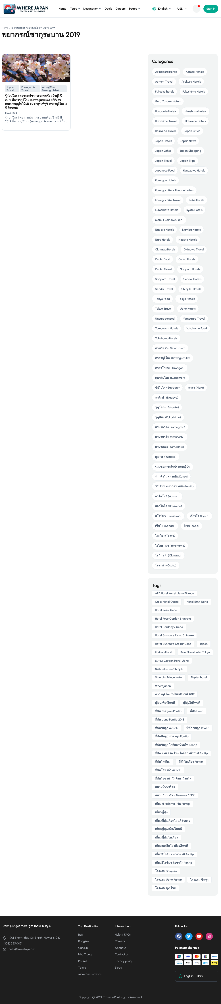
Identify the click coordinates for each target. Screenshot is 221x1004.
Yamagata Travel (194, 318)
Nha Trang (85, 954)
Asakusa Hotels (191, 81)
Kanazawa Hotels (194, 170)
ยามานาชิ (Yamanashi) (170, 437)
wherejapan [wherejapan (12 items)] (163, 686)
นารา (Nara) (196, 387)
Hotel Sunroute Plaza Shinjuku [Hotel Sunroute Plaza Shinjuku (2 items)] (174, 635)
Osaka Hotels (186, 259)
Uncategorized (165, 318)
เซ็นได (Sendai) (165, 526)
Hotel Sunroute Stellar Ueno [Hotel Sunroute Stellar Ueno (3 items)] (173, 644)
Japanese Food (165, 170)
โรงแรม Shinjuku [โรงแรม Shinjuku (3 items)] (166, 871)
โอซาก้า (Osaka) (165, 565)
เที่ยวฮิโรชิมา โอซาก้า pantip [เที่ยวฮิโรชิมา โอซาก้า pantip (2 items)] (173, 862)
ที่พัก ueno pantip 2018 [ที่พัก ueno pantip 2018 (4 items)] (169, 719)
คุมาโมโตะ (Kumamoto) (170, 377)
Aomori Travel (164, 81)
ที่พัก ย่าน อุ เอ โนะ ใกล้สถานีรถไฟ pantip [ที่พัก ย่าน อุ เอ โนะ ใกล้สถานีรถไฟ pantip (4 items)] (181, 753)
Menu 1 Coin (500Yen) (169, 220)
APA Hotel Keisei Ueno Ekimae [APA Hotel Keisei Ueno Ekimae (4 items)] (174, 593)
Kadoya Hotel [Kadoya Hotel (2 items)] (163, 652)
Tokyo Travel (163, 308)
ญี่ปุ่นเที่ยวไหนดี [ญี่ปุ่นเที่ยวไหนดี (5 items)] (165, 703)
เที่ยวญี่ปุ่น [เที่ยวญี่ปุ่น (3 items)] (161, 812)
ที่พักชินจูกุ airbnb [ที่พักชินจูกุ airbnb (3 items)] (166, 728)
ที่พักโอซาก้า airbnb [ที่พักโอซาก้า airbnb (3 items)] (168, 770)
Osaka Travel (163, 269)
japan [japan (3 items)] (204, 644)
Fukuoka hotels (164, 91)
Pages (133, 8)
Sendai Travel (164, 289)
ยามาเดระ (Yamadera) (169, 447)
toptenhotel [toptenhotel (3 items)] (199, 677)
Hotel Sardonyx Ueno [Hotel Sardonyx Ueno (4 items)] (169, 627)
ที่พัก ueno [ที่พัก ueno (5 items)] (196, 711)
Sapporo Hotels (190, 269)
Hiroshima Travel (166, 121)
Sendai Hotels (192, 279)
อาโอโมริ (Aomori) (167, 496)
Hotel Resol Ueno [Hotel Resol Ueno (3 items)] (166, 610)
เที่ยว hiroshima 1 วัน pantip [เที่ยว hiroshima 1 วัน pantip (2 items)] (172, 803)
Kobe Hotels (196, 200)
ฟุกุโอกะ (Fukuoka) (167, 407)
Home (62, 8)
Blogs (118, 967)
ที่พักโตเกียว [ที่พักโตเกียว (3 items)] (162, 761)
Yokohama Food (196, 328)
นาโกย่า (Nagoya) (166, 397)
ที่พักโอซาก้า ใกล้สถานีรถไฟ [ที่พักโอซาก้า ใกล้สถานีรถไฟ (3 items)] (173, 778)
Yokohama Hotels (166, 338)
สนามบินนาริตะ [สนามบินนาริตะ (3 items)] (165, 787)
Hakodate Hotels (165, 111)
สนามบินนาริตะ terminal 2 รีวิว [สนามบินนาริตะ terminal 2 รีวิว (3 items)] (175, 795)
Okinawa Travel (194, 249)
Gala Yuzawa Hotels (168, 101)
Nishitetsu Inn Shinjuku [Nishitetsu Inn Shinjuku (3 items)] (169, 669)
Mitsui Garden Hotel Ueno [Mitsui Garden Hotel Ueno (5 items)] (172, 660)
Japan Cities (192, 131)
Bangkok (83, 941)
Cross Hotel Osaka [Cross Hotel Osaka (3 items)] (166, 601)
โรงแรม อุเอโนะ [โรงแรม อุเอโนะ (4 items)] (165, 888)
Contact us (122, 954)
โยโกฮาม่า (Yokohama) (170, 545)
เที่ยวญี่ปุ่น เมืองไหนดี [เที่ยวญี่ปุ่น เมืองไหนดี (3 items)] (168, 829)
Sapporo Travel (165, 279)
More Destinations (89, 974)
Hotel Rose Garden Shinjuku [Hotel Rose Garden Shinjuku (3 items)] (173, 618)
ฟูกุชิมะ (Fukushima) (168, 417)
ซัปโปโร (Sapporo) (167, 387)
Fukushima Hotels (193, 91)
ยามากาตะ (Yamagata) (170, 427)
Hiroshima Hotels (196, 111)
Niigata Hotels (187, 239)
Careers (121, 8)
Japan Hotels (163, 141)
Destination (90, 8)
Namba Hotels (191, 229)
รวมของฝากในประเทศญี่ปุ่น (172, 466)
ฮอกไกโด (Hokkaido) (168, 506)
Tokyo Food (162, 299)
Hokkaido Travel (165, 131)
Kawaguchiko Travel (28, 89)
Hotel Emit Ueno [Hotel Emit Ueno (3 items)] (197, 601)
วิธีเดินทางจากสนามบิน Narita (174, 486)
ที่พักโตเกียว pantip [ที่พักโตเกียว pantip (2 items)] (191, 761)
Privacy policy (124, 961)
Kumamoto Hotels (166, 210)
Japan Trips (187, 160)
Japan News (188, 141)
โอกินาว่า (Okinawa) (168, 555)
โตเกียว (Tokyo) (165, 535)
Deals (108, 8)
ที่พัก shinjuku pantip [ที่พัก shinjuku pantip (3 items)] (168, 711)
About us (120, 948)
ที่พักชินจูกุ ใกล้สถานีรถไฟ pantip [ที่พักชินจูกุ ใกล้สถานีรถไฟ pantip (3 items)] (176, 745)
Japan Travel (10, 89)
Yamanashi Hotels (166, 328)
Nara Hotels (162, 239)
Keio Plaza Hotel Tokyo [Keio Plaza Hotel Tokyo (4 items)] (195, 652)
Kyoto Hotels (194, 210)
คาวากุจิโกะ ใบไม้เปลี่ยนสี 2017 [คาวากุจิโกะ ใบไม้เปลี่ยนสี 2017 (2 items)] (175, 694)
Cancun (83, 948)
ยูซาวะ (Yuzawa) (165, 456)
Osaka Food (162, 259)
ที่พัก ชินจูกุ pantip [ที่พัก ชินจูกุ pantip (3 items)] (197, 728)
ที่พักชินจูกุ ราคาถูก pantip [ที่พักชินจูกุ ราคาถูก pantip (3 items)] (172, 736)
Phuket (82, 961)
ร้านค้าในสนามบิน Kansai (171, 476)
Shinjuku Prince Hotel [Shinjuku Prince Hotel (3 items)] (168, 677)
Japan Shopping (190, 150)
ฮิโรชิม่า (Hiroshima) (168, 516)
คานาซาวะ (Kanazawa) (170, 348)
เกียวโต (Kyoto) (199, 516)
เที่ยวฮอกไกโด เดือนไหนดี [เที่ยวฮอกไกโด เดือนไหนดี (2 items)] (171, 846)
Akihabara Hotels (166, 72)
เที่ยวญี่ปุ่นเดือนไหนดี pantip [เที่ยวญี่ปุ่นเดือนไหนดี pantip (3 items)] (172, 820)
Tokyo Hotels (186, 299)
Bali (80, 934)
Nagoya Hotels (164, 229)
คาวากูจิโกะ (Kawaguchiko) (50, 89)
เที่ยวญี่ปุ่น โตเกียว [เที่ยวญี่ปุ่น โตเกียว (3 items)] (166, 837)
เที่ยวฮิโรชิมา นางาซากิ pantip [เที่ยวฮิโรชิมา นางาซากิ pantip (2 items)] (174, 854)
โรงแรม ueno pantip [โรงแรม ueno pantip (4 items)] (168, 879)
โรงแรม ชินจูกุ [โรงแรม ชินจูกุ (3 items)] (199, 879)
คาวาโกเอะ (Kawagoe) (170, 368)
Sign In (210, 8)
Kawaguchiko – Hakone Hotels (174, 190)
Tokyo (82, 967)
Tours (73, 8)
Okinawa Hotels (165, 249)
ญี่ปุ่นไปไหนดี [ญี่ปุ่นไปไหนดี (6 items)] (191, 703)
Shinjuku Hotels (191, 289)
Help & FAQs (123, 934)
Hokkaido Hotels (195, 121)
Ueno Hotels (188, 308)
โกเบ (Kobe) (191, 526)
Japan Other (163, 150)
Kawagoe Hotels (165, 180)
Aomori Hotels (195, 72)
